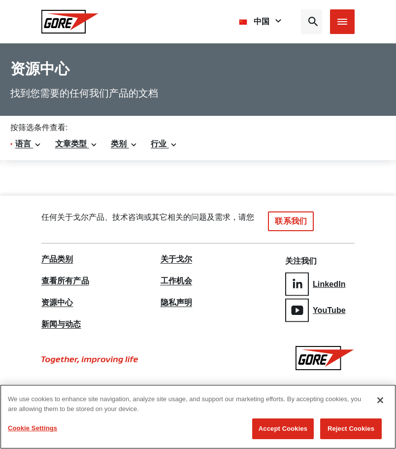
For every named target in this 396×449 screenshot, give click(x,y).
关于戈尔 (176, 259)
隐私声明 (176, 303)
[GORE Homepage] (70, 22)
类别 (124, 143)
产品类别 (57, 259)
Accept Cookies (283, 429)
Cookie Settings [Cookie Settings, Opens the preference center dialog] (32, 428)
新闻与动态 (61, 324)
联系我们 (290, 221)
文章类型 (76, 143)
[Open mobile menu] (342, 21)
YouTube (315, 310)
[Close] (380, 401)
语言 (28, 143)
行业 (164, 143)
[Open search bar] (311, 21)
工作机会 (176, 281)
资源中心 (57, 303)
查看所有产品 (65, 281)
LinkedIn (315, 284)
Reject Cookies (351, 429)
